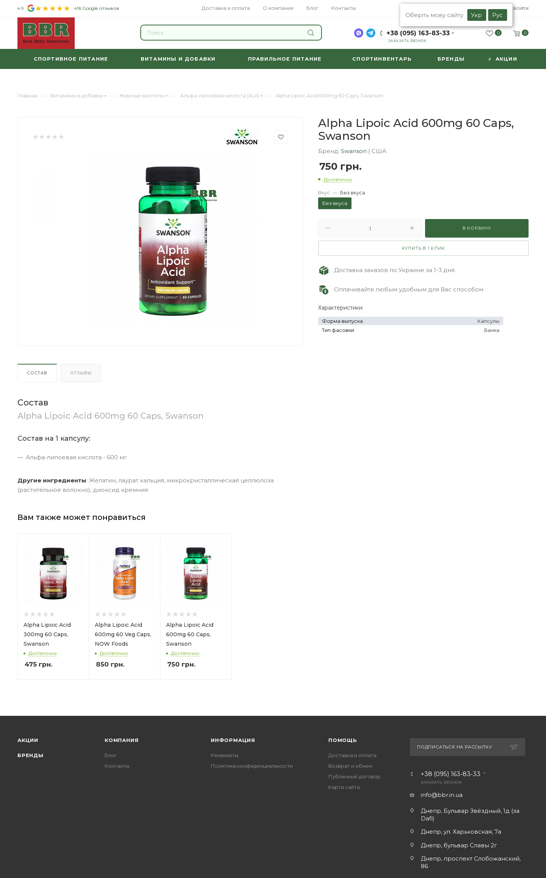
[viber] (358, 33)
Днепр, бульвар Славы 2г (459, 845)
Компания (121, 740)
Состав (37, 373)
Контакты (117, 766)
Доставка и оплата (352, 755)
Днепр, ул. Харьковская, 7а (461, 831)
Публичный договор (354, 776)
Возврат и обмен (350, 766)
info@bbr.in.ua (442, 794)
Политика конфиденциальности (252, 766)
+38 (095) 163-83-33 (418, 33)
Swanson (354, 151)
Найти (311, 33)
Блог (111, 755)
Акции (27, 740)
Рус (497, 15)
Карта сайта (344, 787)
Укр (476, 15)
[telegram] (370, 33)
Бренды (30, 755)
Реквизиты (224, 755)
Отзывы (81, 373)
